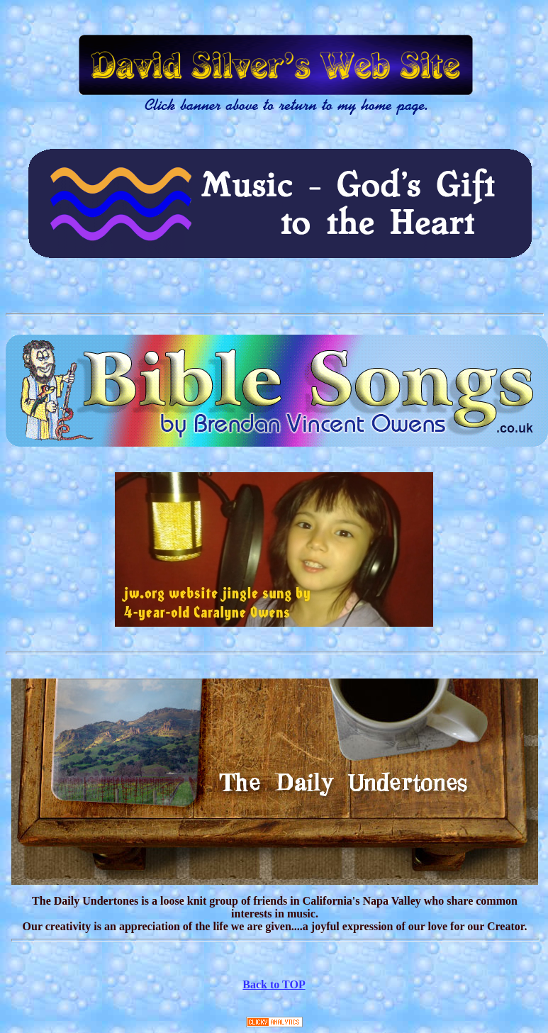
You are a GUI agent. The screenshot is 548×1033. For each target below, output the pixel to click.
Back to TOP (273, 984)
